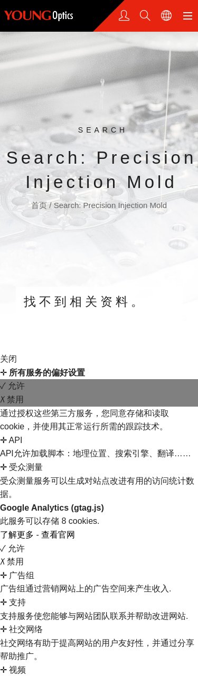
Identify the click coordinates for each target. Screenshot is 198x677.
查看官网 (58, 534)
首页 (40, 205)
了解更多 (18, 534)
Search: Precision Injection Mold (110, 205)
